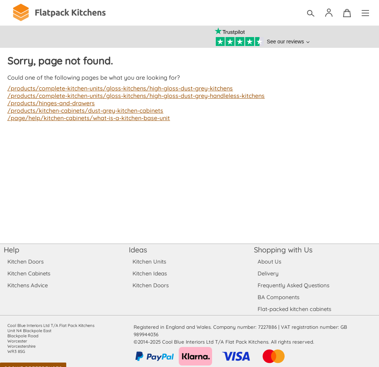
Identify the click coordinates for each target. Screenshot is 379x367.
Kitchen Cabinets (29, 273)
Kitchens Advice (27, 285)
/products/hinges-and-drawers (50, 103)
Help (11, 249)
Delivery (268, 273)
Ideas (138, 249)
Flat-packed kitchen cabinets (295, 309)
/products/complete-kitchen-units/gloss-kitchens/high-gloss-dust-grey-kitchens (117, 88)
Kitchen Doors (25, 261)
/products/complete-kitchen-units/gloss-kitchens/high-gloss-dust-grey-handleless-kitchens (133, 95)
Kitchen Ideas (150, 273)
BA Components (278, 297)
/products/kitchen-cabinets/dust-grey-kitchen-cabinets (83, 110)
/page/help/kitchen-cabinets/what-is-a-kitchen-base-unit (86, 118)
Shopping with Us (283, 249)
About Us (269, 261)
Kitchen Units (149, 261)
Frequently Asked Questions (293, 285)
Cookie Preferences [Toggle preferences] (33, 361)
